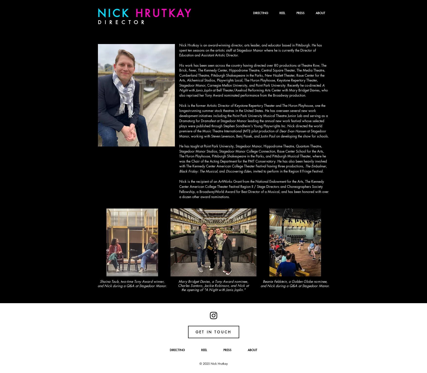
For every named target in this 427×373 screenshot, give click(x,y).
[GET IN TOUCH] (213, 332)
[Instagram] (213, 315)
